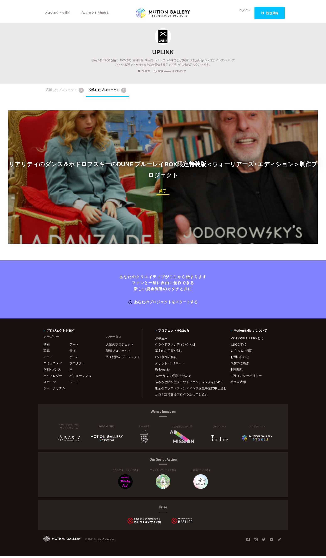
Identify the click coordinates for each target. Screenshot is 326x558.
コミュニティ (52, 365)
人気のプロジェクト (120, 346)
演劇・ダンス (52, 371)
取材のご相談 (240, 365)
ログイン (242, 13)
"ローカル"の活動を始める (173, 378)
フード (74, 384)
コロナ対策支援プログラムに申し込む (181, 396)
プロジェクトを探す (58, 13)
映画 (46, 346)
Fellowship (162, 371)
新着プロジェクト (118, 353)
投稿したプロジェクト (107, 93)
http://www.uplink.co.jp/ (170, 74)
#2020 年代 (238, 346)
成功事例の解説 (166, 359)
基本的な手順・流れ (168, 353)
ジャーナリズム (54, 390)
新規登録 (270, 13)
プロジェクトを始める (97, 13)
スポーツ (49, 384)
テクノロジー (52, 378)
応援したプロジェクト (65, 93)
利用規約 (237, 371)
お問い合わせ (240, 359)
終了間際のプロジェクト (121, 359)
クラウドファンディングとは (175, 346)
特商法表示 (238, 384)
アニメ (48, 359)
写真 (46, 353)
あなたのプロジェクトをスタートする (163, 304)
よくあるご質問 (241, 353)
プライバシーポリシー (246, 378)
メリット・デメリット (170, 365)
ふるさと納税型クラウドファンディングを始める (187, 384)
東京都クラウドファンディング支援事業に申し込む (187, 390)
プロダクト (77, 365)
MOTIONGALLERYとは (247, 340)
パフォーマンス (80, 378)
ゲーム (74, 359)
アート (74, 346)
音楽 (72, 353)
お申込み (161, 340)
